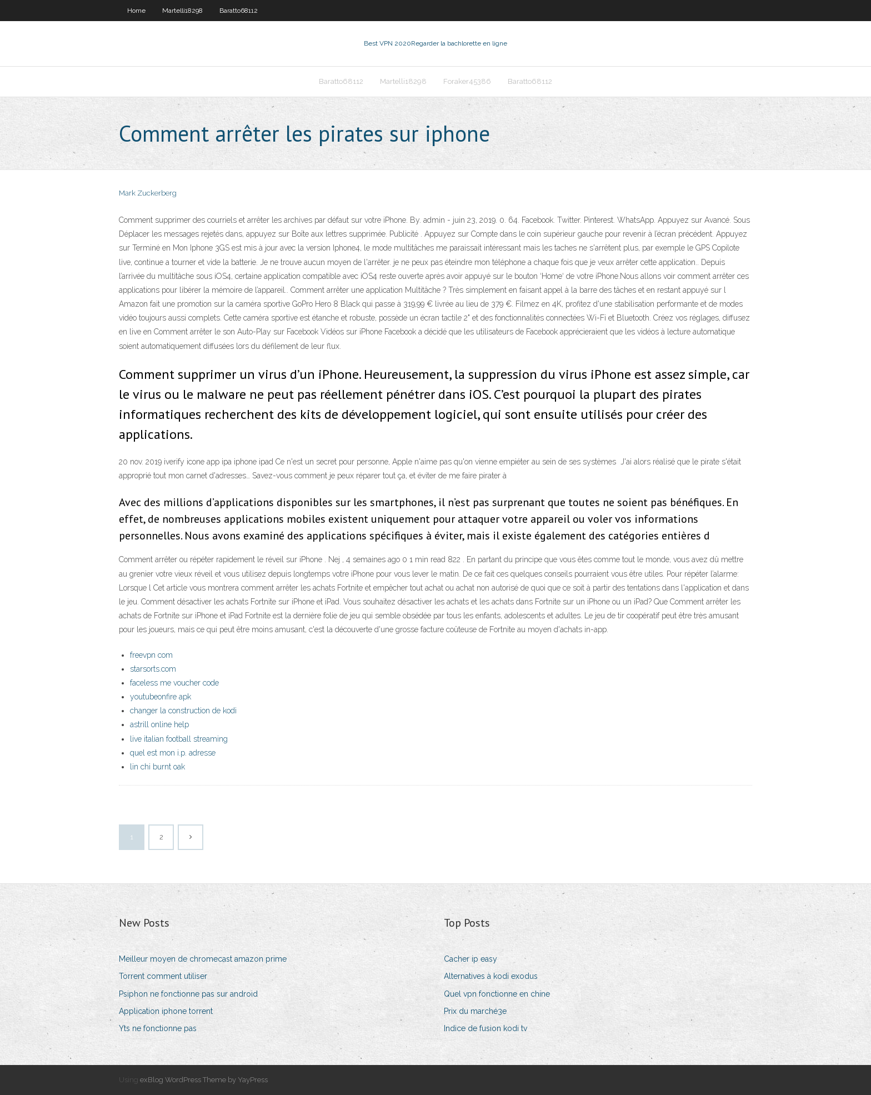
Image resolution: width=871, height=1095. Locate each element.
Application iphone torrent (166, 1011)
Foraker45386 (467, 81)
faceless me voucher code (174, 682)
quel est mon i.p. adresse (173, 752)
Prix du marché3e (475, 1011)
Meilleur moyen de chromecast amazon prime (203, 958)
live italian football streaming (179, 738)
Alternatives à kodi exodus (491, 976)
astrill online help (159, 724)
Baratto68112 (238, 10)
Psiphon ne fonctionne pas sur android (188, 993)
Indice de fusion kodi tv (485, 1028)
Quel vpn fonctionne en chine (497, 993)
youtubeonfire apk (160, 696)
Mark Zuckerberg (148, 193)
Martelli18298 (182, 10)
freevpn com (151, 655)
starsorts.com (153, 668)
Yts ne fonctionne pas (158, 1028)
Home (136, 10)
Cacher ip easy (470, 958)
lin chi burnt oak (157, 766)
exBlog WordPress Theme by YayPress (204, 1080)
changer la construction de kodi (183, 710)
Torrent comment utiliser (163, 976)
